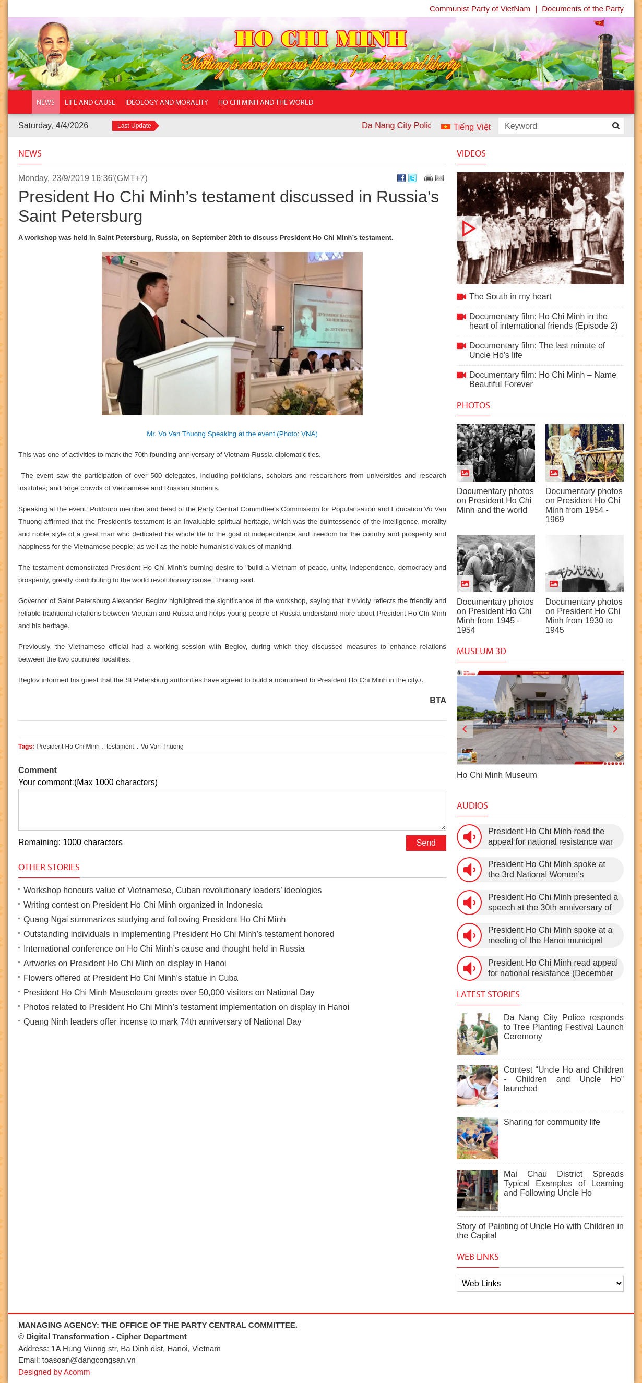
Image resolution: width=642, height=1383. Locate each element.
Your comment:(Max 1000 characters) (88, 782)
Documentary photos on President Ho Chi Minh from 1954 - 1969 (584, 505)
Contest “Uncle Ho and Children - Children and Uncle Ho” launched (564, 1079)
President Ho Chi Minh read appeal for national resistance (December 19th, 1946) (553, 968)
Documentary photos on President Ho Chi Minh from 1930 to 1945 (584, 615)
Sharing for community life (552, 1121)
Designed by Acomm (54, 1371)
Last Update (134, 125)
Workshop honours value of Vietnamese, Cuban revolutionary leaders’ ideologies (172, 890)
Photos (473, 405)
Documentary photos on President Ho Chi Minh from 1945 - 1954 (495, 615)
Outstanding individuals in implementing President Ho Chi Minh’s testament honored (179, 934)
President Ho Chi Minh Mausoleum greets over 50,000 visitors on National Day (169, 992)
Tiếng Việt (472, 127)
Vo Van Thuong (162, 746)
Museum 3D (481, 651)
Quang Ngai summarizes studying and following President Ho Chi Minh (154, 919)
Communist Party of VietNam (480, 8)
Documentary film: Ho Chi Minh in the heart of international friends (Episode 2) (543, 321)
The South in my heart (540, 228)
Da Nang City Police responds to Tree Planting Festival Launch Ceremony (564, 1027)
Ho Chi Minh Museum (497, 775)
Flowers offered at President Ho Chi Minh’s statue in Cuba (130, 977)
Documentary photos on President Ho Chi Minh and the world (495, 500)
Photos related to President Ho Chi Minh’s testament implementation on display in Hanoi (186, 1007)
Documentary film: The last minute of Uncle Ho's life (537, 350)
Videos (471, 153)
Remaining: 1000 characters (70, 842)
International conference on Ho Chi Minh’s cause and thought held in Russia (164, 948)
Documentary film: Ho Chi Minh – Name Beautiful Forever (542, 379)
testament (120, 746)
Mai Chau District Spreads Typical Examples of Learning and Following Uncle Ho (564, 1183)
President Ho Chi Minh (68, 746)
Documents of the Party (583, 8)
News (30, 153)
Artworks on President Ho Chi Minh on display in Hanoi (125, 963)
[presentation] (465, 729)
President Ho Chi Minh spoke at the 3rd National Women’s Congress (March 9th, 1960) (546, 870)
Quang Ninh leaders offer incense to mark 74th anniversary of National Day (162, 1021)
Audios (472, 805)
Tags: (26, 746)
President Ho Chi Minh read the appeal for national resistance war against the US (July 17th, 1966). (550, 837)
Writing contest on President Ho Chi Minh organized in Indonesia (143, 904)
